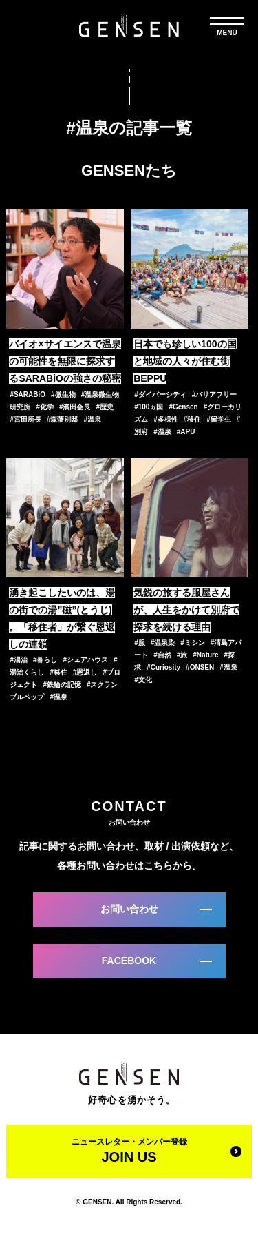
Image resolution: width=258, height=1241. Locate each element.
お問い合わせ (129, 908)
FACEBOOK (129, 960)
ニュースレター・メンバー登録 (128, 1151)
